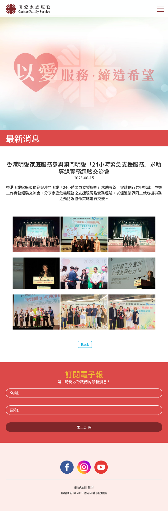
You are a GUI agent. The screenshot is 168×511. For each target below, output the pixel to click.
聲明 (90, 487)
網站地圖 (80, 487)
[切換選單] (160, 8)
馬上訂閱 (84, 427)
